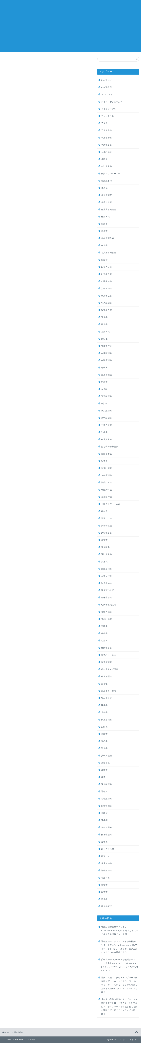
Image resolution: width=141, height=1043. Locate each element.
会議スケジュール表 (110, 174)
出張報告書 (106, 274)
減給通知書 (106, 569)
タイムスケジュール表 (112, 102)
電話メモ (105, 878)
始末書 (104, 382)
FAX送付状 (106, 80)
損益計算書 (106, 468)
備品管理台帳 (107, 238)
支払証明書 (106, 475)
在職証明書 (106, 360)
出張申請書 (106, 281)
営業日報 (105, 332)
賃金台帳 (105, 763)
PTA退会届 (106, 87)
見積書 (104, 712)
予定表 (104, 123)
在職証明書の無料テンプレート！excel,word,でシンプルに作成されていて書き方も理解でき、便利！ (119, 930)
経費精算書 (106, 662)
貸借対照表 (106, 756)
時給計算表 (106, 490)
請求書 (104, 748)
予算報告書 (106, 130)
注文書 (104, 540)
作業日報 (105, 217)
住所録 (104, 188)
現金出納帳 (106, 583)
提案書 (104, 461)
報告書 (104, 368)
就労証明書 (106, 418)
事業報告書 (106, 145)
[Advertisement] (70, 32)
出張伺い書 (106, 267)
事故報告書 (106, 138)
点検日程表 (106, 576)
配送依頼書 (106, 835)
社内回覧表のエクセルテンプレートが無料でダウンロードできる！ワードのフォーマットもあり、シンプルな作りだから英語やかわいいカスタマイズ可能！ (119, 985)
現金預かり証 (107, 590)
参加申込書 (106, 296)
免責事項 (31, 1039)
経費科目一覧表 (108, 655)
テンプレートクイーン (70, 6)
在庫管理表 (106, 346)
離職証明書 (106, 870)
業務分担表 (106, 526)
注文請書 (105, 547)
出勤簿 (104, 260)
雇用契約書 (106, 863)
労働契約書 (106, 288)
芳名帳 (104, 684)
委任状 (104, 389)
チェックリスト (108, 116)
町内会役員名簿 (108, 605)
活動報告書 (106, 554)
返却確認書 (106, 784)
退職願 (104, 813)
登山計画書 (106, 619)
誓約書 (104, 741)
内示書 (104, 245)
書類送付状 (106, 497)
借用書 (104, 231)
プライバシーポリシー (15, 1039)
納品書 (104, 633)
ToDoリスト (107, 94)
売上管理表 (106, 375)
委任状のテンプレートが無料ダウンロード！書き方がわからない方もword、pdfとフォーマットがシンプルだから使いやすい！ (119, 965)
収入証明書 (106, 303)
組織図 (104, 641)
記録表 (104, 727)
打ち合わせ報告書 (109, 447)
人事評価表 (106, 152)
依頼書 (104, 224)
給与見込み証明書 (109, 669)
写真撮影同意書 (108, 253)
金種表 (104, 842)
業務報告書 (106, 533)
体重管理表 (106, 195)
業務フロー (106, 518)
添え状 (104, 562)
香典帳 (104, 899)
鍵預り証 (105, 856)
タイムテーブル (108, 109)
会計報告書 (106, 166)
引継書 (104, 432)
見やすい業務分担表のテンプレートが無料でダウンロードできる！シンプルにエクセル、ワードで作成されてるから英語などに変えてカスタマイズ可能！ (119, 1006)
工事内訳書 (106, 425)
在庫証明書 (106, 353)
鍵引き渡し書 (107, 849)
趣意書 (104, 770)
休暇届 (104, 159)
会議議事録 (106, 181)
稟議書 (104, 626)
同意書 (104, 324)
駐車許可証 (106, 906)
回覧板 (104, 339)
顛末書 (104, 892)
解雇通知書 (106, 720)
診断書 (104, 734)
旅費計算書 (106, 482)
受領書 (104, 317)
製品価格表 (106, 698)
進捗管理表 (106, 827)
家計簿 (104, 403)
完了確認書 (106, 396)
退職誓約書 (106, 806)
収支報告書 (106, 310)
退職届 (104, 791)
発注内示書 (106, 612)
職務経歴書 (106, 676)
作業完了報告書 (108, 209)
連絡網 (104, 820)
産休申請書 (106, 597)
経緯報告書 (106, 648)
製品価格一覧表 (108, 691)
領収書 (104, 885)
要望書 (104, 705)
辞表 (103, 777)
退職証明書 (106, 799)
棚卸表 (104, 511)
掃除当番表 (106, 454)
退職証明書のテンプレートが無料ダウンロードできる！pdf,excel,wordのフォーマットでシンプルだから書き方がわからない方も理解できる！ (119, 947)
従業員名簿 (106, 439)
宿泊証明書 (106, 411)
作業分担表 (106, 202)
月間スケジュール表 (110, 504)
